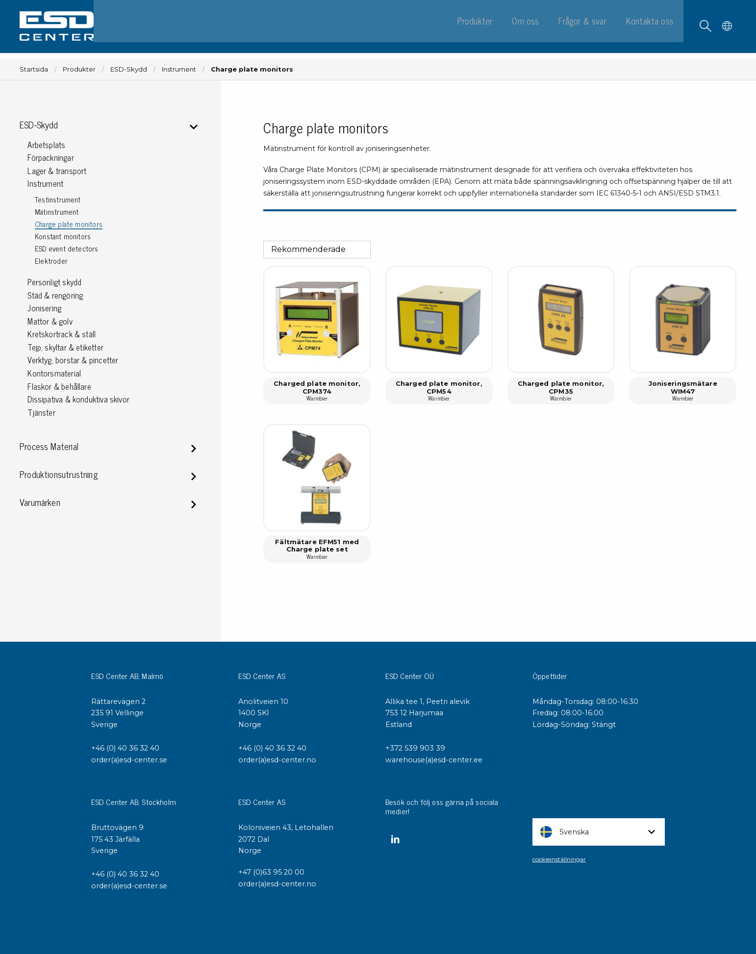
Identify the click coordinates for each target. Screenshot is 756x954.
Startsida (34, 69)
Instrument (179, 69)
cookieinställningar (559, 859)
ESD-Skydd (128, 69)
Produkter (79, 69)
